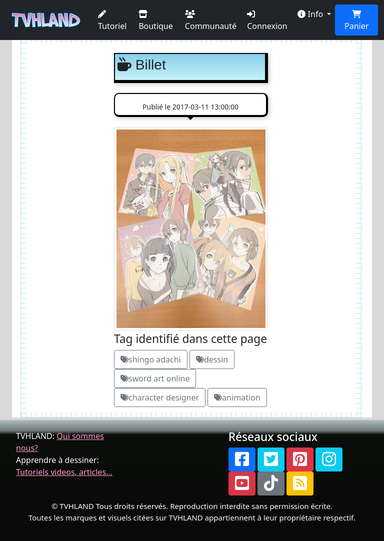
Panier (356, 21)
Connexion (267, 21)
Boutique (155, 21)
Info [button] (311, 14)
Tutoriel (112, 21)
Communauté (210, 21)
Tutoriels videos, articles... (64, 472)
